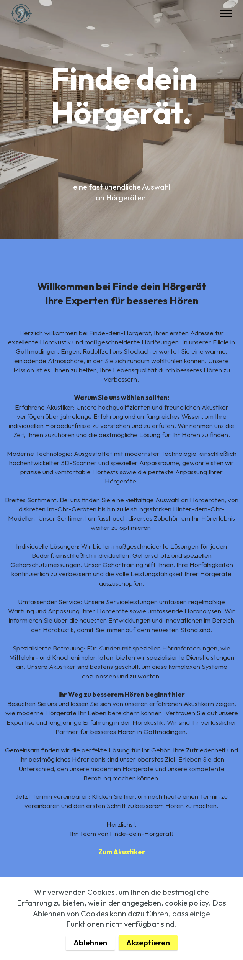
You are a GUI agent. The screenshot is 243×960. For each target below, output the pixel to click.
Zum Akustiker (121, 852)
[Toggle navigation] (226, 13)
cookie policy (187, 922)
